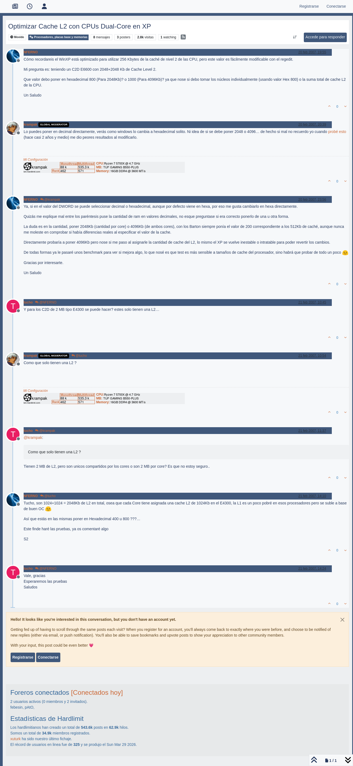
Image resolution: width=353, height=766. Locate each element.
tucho (28, 302)
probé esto (337, 131)
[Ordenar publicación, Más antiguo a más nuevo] (294, 37)
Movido (17, 37)
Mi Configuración (35, 160)
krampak (30, 124)
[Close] (342, 619)
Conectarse (48, 657)
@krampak (50, 199)
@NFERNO (45, 302)
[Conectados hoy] (97, 692)
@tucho (79, 356)
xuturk (15, 739)
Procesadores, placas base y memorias (58, 37)
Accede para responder (325, 37)
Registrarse (22, 657)
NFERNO (31, 52)
